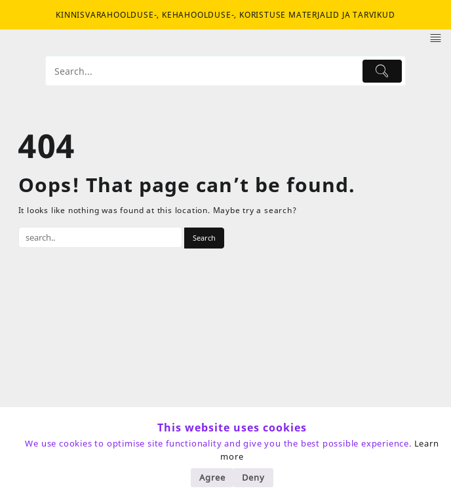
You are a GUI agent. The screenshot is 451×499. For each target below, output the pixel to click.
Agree (212, 477)
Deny (253, 477)
